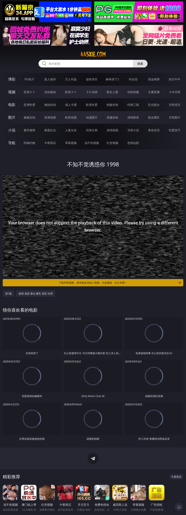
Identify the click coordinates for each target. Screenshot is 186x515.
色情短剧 (133, 143)
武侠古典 (92, 130)
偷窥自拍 (29, 117)
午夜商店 (50, 143)
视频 (11, 91)
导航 (11, 142)
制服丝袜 (112, 105)
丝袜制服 (133, 92)
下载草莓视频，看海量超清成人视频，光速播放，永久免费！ (120, 282)
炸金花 (133, 79)
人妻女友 (71, 130)
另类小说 (133, 130)
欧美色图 (71, 117)
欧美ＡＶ (71, 92)
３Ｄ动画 (92, 92)
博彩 (11, 79)
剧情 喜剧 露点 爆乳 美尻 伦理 (35, 293)
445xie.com (93, 54)
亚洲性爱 (29, 105)
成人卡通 (71, 105)
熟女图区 (154, 117)
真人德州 (50, 79)
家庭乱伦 (50, 130)
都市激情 (29, 130)
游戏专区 (92, 79)
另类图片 (174, 117)
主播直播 (154, 92)
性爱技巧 (174, 130)
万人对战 (71, 79)
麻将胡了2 (112, 79)
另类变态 (174, 105)
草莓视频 (71, 143)
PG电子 (29, 79)
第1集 (8, 293)
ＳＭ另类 (174, 92)
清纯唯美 (133, 117)
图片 (11, 117)
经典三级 (133, 105)
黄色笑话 (154, 130)
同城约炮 (29, 143)
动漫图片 (92, 117)
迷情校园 (112, 130)
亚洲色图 (50, 117)
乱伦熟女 (154, 105)
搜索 (140, 64)
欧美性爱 (92, 105)
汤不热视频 (91, 143)
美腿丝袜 (112, 117)
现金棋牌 (154, 79)
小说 (11, 130)
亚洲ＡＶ (29, 92)
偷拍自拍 (50, 105)
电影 (11, 104)
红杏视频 (112, 143)
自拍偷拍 (50, 92)
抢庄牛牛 (174, 79)
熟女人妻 (112, 92)
